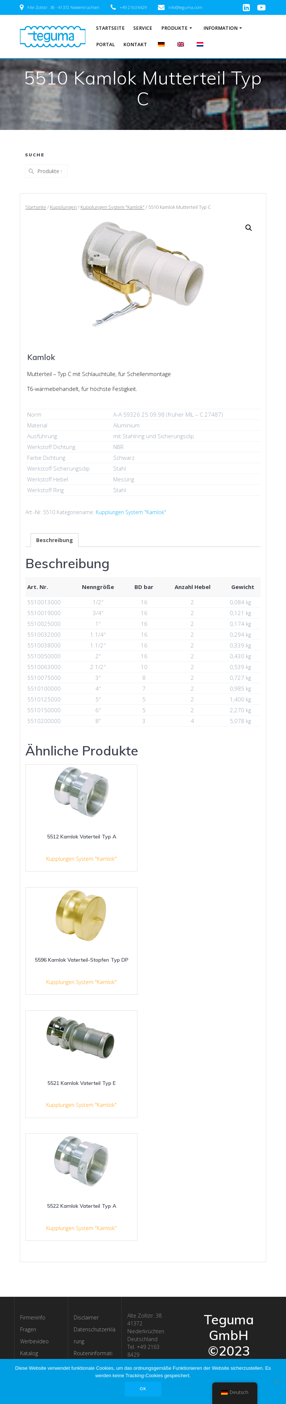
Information (220, 28)
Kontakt (135, 44)
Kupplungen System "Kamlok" (112, 207)
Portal (105, 44)
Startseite (110, 28)
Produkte (174, 28)
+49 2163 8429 (133, 7)
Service (142, 28)
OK (143, 1388)
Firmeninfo (32, 1317)
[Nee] (276, 1381)
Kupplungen (63, 207)
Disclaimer (86, 1317)
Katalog (29, 1353)
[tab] (55, 540)
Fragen (28, 1329)
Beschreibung (54, 540)
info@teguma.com (185, 7)
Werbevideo (34, 1341)
